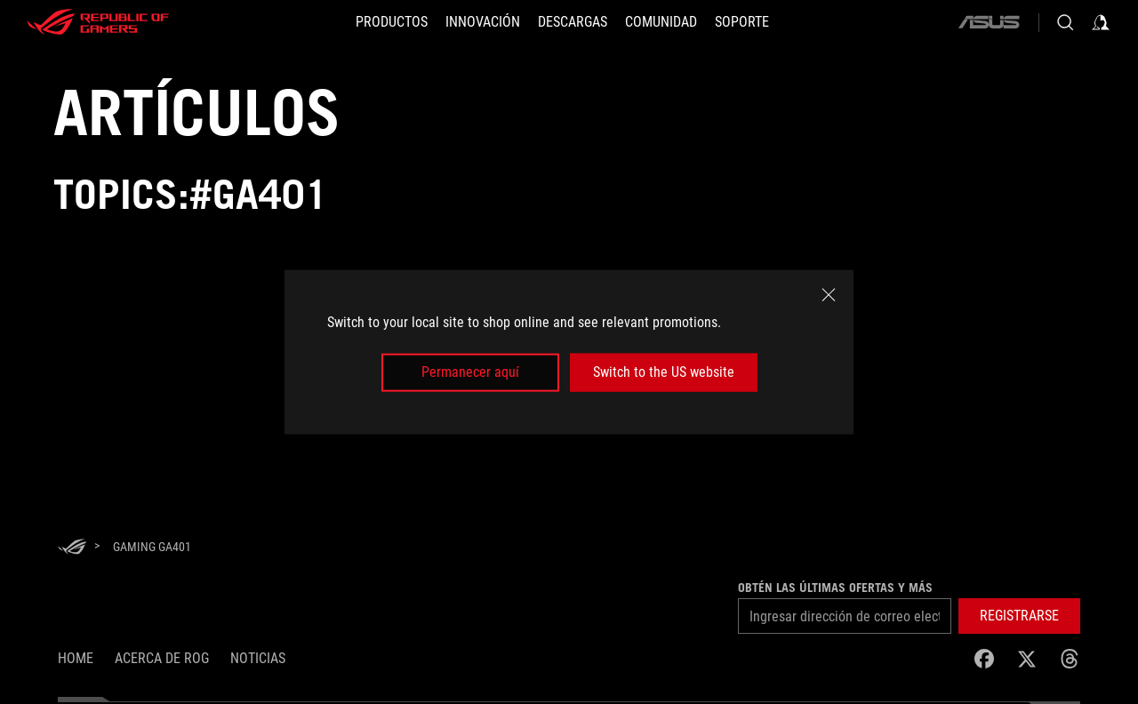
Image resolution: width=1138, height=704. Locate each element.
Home (75, 658)
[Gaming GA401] (152, 547)
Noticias (257, 658)
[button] (1019, 616)
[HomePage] (72, 548)
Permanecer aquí (470, 372)
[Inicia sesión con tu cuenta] (1100, 22)
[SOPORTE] (742, 22)
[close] (828, 295)
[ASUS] (988, 22)
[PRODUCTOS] (392, 22)
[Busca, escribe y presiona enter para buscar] (1065, 22)
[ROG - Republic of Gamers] (98, 22)
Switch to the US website (663, 372)
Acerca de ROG (162, 658)
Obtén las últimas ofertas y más (835, 587)
